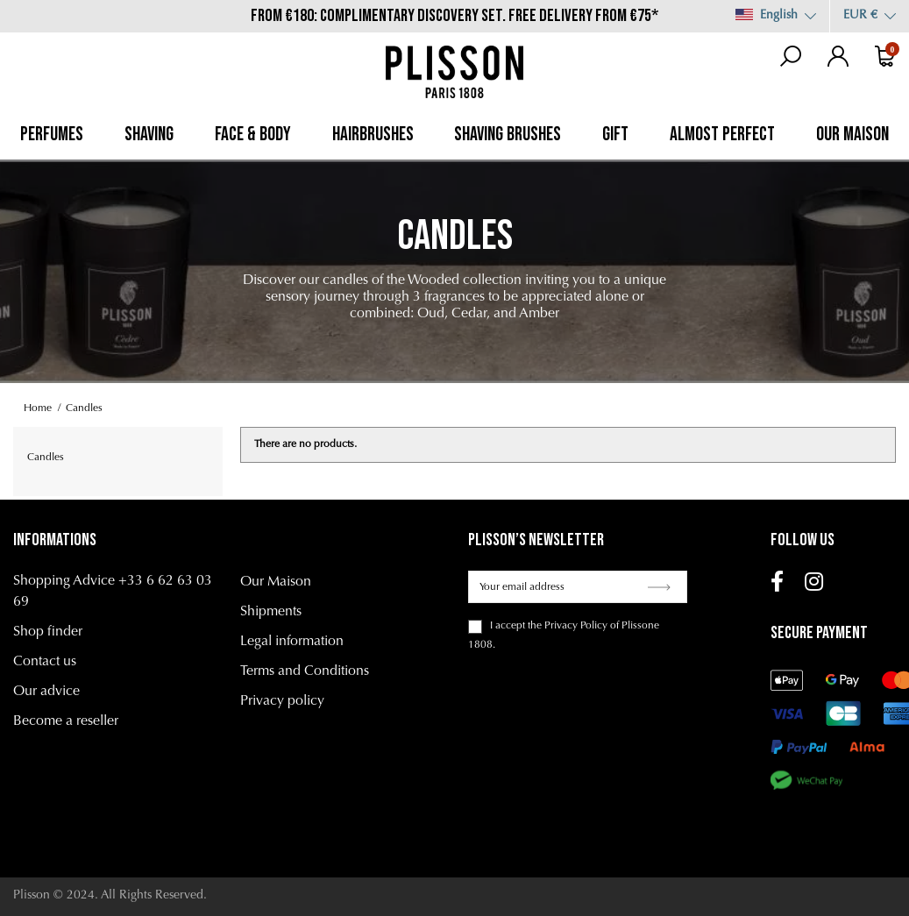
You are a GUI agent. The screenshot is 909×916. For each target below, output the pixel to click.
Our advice (46, 692)
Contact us (44, 662)
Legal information (292, 642)
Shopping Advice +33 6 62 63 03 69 (112, 591)
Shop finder (47, 632)
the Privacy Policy (567, 626)
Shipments (271, 612)
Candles (45, 457)
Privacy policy (282, 701)
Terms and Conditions (304, 671)
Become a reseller (65, 721)
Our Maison (275, 582)
